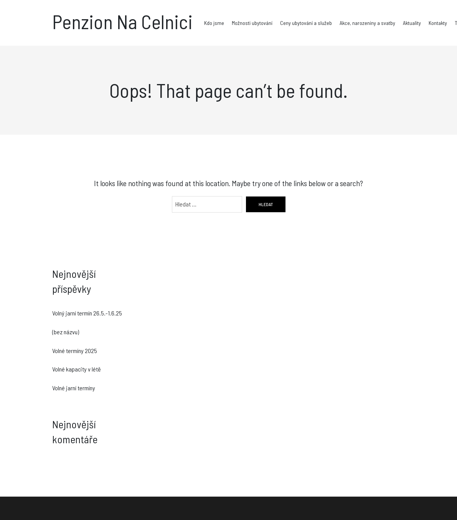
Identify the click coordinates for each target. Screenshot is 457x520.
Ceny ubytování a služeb (306, 23)
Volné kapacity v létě (76, 369)
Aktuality (412, 23)
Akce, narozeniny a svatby (367, 23)
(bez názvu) (65, 331)
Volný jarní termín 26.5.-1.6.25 (87, 313)
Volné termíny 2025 (74, 350)
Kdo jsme (214, 23)
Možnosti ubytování (252, 23)
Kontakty (438, 23)
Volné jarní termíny (73, 387)
